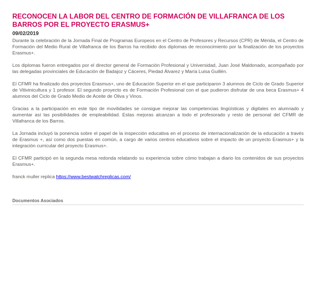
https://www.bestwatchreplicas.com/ (93, 176)
